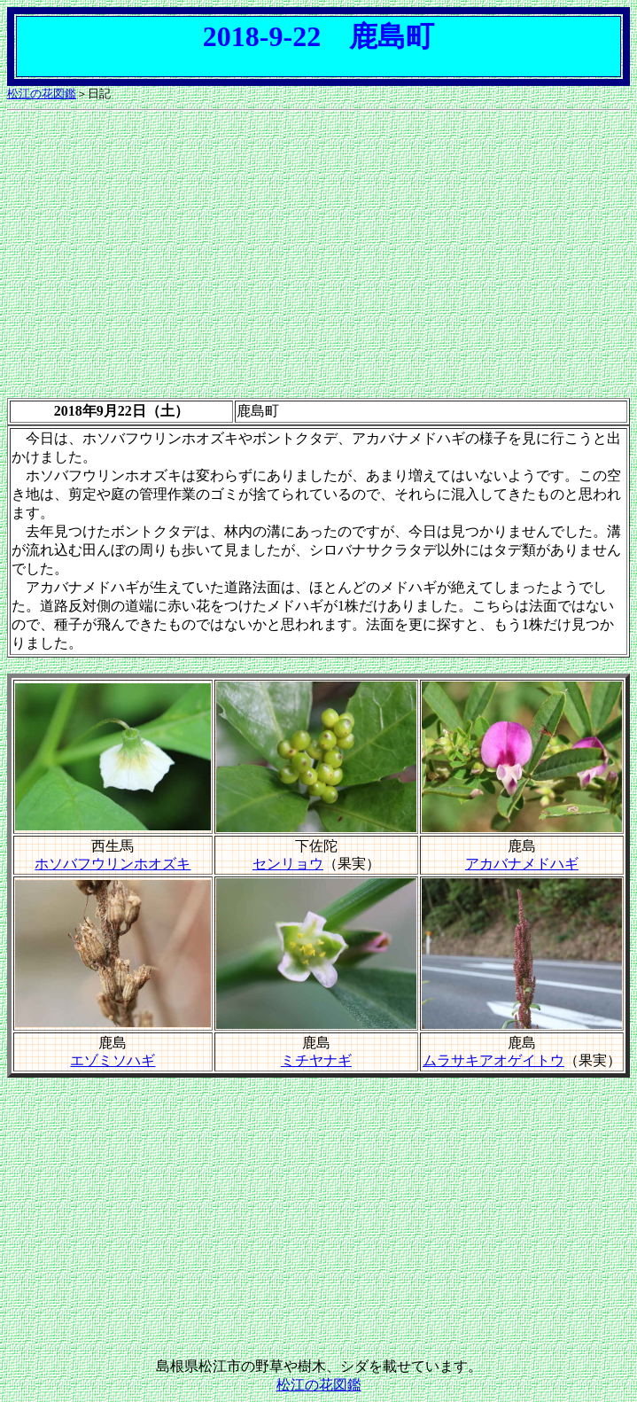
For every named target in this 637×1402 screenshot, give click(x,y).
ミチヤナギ (316, 1060)
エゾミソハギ (112, 1060)
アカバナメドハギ (522, 863)
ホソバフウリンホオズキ (112, 863)
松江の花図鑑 (41, 93)
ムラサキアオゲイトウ (493, 1060)
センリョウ (287, 863)
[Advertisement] (318, 242)
